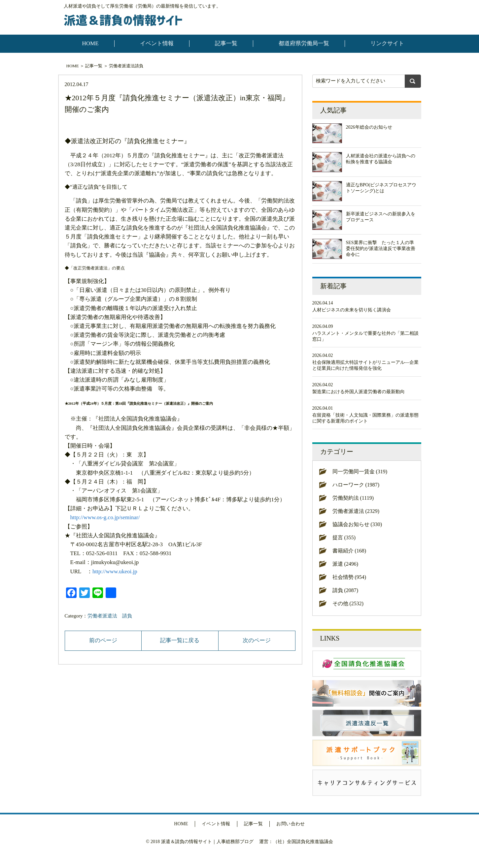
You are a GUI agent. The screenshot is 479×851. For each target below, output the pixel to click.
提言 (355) (344, 537)
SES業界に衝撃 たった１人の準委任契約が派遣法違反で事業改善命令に (380, 248)
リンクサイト (387, 43)
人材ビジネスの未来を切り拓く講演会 (351, 309)
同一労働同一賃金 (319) (360, 471)
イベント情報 (157, 43)
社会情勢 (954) (349, 577)
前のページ (103, 640)
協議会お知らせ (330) (357, 524)
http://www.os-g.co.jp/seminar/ (105, 517)
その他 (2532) (348, 603)
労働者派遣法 (122, 65)
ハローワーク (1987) (356, 485)
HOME (90, 43)
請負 (139, 65)
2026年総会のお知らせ (369, 127)
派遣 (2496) (345, 564)
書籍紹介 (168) (349, 550)
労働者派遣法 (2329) (356, 511)
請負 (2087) (345, 590)
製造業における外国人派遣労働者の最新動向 (358, 391)
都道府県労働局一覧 (304, 43)
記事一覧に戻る (179, 640)
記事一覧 (226, 43)
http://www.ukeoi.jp (114, 571)
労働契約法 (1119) (353, 498)
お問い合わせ (290, 823)
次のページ (257, 640)
